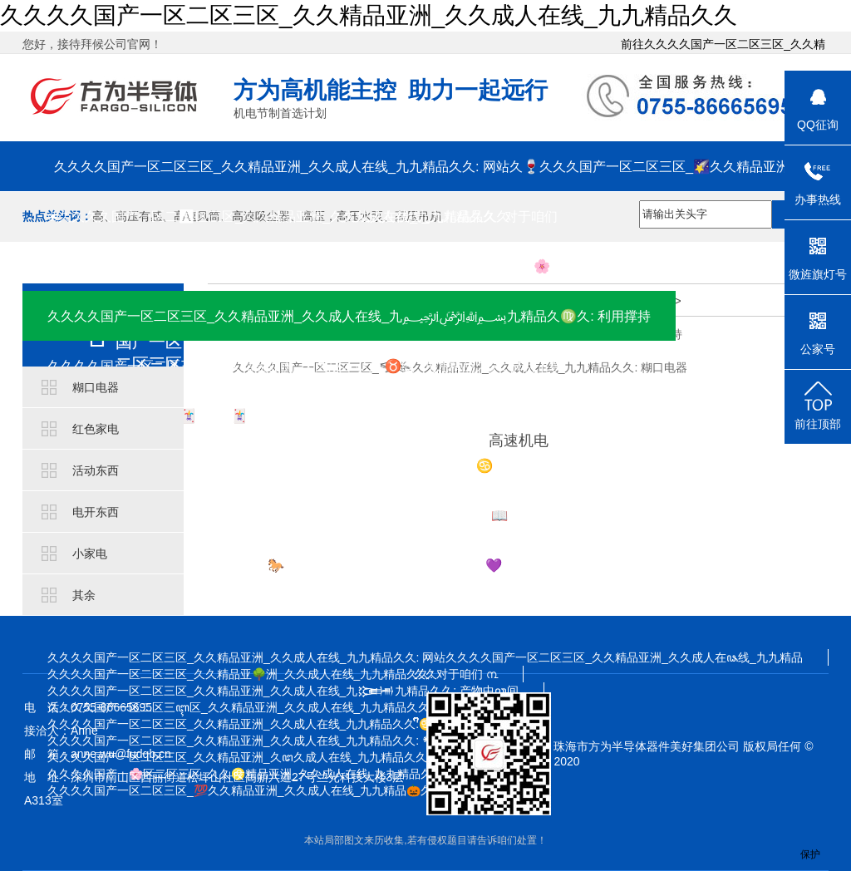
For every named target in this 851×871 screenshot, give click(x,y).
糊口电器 (95, 387)
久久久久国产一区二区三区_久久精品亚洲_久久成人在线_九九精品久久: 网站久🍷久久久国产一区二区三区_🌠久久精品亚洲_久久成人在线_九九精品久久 (426, 175)
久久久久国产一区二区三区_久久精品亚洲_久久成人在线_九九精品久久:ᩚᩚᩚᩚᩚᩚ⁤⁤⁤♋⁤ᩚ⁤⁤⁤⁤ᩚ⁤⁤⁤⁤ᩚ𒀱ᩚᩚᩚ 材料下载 (279, 724)
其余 (84, 595)
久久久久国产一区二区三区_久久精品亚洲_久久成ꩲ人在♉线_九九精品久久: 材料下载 (305, 365)
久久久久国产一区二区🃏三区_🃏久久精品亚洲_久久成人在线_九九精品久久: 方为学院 (305, 415)
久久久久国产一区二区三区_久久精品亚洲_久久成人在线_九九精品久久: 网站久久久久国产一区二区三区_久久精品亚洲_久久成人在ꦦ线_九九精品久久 (425, 658)
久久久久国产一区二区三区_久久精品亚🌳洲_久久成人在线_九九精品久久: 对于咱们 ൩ (272, 674)
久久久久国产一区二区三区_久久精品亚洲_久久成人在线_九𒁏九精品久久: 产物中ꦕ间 (283, 690)
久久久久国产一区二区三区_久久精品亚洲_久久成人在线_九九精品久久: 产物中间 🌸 (298, 265)
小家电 (89, 553)
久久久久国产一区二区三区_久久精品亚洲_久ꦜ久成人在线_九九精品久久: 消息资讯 (263, 757)
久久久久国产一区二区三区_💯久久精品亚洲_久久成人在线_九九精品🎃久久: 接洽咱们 (272, 790)
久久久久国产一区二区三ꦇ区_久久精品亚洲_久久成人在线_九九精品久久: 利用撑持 (265, 707)
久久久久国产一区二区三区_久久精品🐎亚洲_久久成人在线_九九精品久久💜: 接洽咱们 (305, 565)
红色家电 (95, 429)
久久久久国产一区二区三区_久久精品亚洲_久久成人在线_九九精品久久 (368, 15)
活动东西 (95, 470)
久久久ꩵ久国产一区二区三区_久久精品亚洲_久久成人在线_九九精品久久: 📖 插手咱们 (306, 515)
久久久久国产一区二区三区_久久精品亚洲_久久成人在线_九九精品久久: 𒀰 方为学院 (280, 740)
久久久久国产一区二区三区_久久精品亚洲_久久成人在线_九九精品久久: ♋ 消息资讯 (298, 465)
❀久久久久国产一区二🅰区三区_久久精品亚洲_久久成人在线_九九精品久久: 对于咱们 (302, 216)
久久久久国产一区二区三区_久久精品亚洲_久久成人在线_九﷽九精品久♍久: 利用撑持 (349, 315)
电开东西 (95, 512)
